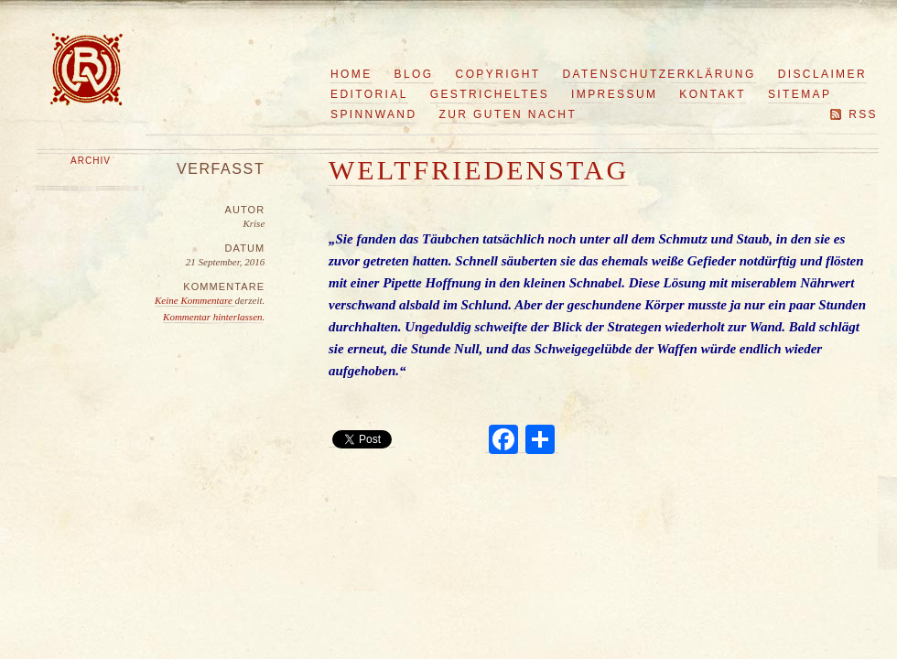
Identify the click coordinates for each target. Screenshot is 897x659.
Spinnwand (373, 114)
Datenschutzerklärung (659, 74)
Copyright (498, 74)
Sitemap (799, 94)
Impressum (614, 94)
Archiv (90, 161)
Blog (414, 74)
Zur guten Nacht (508, 114)
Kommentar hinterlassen (212, 316)
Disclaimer (822, 74)
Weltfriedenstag (479, 170)
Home (351, 74)
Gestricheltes (489, 94)
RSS (863, 114)
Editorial (369, 94)
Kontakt (712, 94)
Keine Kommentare (195, 300)
